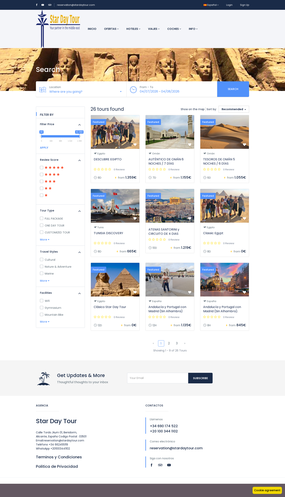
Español (211, 5)
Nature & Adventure (55, 267)
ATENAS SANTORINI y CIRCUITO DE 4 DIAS (163, 231)
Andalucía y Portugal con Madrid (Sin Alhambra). (222, 309)
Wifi (45, 301)
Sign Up (244, 5)
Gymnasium (50, 308)
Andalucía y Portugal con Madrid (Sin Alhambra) (167, 309)
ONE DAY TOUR (52, 225)
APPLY (44, 148)
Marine (47, 274)
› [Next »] (184, 343)
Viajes (154, 29)
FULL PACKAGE (51, 219)
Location (55, 87)
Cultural (47, 260)
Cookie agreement (267, 490)
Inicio (92, 29)
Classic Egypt (213, 233)
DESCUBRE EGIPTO (108, 159)
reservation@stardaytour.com (76, 5)
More (44, 239)
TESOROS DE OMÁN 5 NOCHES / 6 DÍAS (219, 161)
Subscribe (200, 378)
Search (233, 89)
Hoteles (133, 29)
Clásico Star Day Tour (110, 307)
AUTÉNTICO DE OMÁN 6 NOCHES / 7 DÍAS (166, 161)
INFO (193, 29)
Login (229, 5)
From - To (146, 87)
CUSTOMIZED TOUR (55, 232)
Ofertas (111, 29)
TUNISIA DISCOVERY (108, 233)
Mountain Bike (51, 315)
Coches (174, 29)
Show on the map (193, 109)
